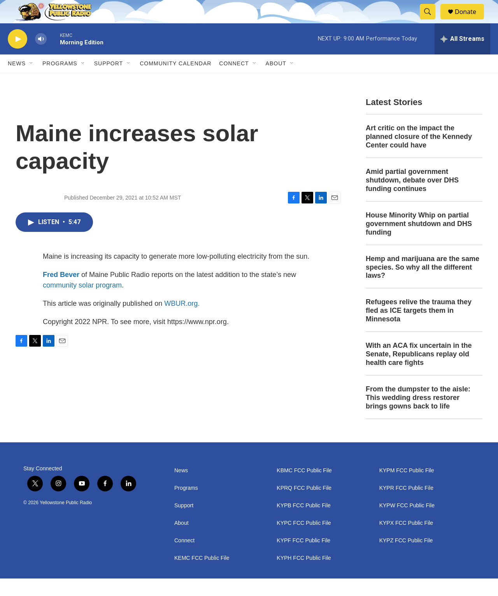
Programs (59, 81)
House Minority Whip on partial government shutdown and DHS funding (419, 241)
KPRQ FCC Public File (304, 505)
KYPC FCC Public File (304, 540)
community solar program (82, 303)
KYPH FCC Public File (304, 575)
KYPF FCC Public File (303, 558)
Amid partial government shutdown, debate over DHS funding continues (412, 197)
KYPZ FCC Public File (406, 558)
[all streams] (462, 56)
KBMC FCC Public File (304, 488)
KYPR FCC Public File (406, 505)
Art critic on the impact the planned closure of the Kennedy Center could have (419, 154)
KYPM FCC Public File (406, 488)
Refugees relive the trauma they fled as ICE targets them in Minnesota (419, 328)
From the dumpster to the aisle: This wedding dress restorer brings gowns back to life (418, 415)
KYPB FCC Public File (303, 523)
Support (108, 81)
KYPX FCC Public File (406, 540)
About (181, 540)
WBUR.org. (182, 321)
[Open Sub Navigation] (31, 81)
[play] (17, 56)
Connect (234, 81)
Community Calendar (175, 81)
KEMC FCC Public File (202, 575)
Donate (470, 20)
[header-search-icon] (431, 20)
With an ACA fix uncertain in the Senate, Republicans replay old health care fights (419, 371)
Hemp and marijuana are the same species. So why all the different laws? (422, 284)
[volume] (40, 56)
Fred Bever (61, 292)
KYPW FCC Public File (407, 523)
